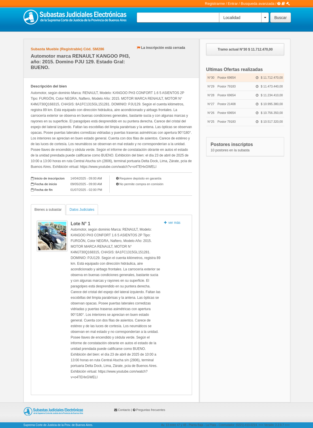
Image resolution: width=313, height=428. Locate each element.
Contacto (124, 410)
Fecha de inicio (46, 184)
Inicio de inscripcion (50, 178)
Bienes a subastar (48, 210)
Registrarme (215, 3)
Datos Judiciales (82, 210)
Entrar (233, 3)
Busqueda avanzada (257, 3)
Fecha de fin (44, 189)
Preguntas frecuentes (150, 410)
